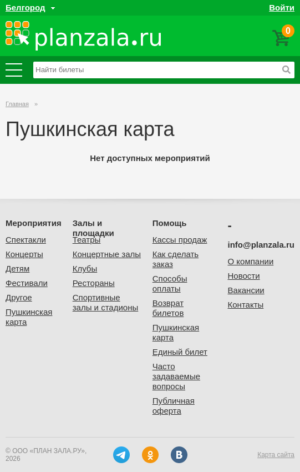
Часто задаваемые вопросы (176, 376)
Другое (19, 297)
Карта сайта (275, 455)
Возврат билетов (168, 308)
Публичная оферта (173, 405)
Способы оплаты (169, 283)
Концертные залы (107, 254)
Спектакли (26, 239)
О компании (251, 261)
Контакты (246, 304)
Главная (17, 104)
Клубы (85, 268)
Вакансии (246, 290)
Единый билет (179, 351)
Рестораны (94, 283)
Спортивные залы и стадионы (106, 302)
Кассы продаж (179, 239)
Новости (244, 275)
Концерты (24, 254)
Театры (87, 239)
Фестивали (27, 283)
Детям (17, 268)
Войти (281, 7)
